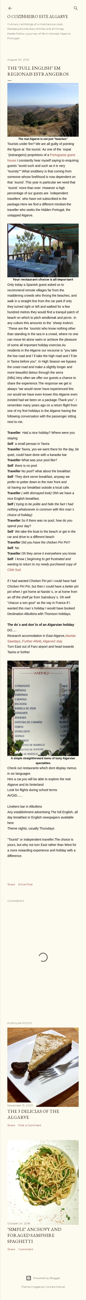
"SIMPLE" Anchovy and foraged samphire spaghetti (34, 1235)
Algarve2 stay (52, 641)
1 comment (25, 1249)
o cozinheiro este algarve (37, 16)
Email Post (25, 884)
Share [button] (11, 884)
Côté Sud (14, 570)
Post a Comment (29, 1125)
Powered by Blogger (43, 1278)
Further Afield (31, 641)
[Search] (76, 7)
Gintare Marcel (55, 1286)
